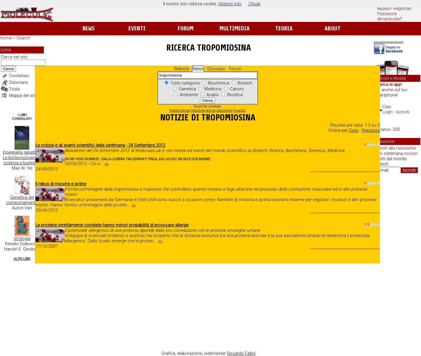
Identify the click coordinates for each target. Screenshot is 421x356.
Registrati (402, 8)
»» (107, 163)
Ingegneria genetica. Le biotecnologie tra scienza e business (22, 157)
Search (23, 38)
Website (181, 68)
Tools (14, 89)
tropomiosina (180, 110)
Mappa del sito (23, 95)
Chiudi (254, 3)
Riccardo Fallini (241, 353)
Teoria (284, 28)
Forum (185, 28)
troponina (198, 110)
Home (6, 38)
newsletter (406, 148)
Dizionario (18, 82)
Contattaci (19, 75)
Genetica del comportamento (22, 200)
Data (353, 130)
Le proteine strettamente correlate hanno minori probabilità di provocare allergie (112, 225)
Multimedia (235, 28)
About (333, 28)
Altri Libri (22, 259)
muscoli (239, 110)
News (88, 28)
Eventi (137, 28)
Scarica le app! (388, 84)
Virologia (22, 238)
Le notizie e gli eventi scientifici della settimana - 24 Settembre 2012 (100, 145)
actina (210, 110)
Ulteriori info (229, 3)
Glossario (216, 68)
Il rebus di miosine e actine (60, 183)
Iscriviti (402, 112)
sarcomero (224, 110)
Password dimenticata (388, 16)
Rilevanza (371, 130)
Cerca (8, 69)
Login (387, 112)
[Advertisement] (397, 267)
